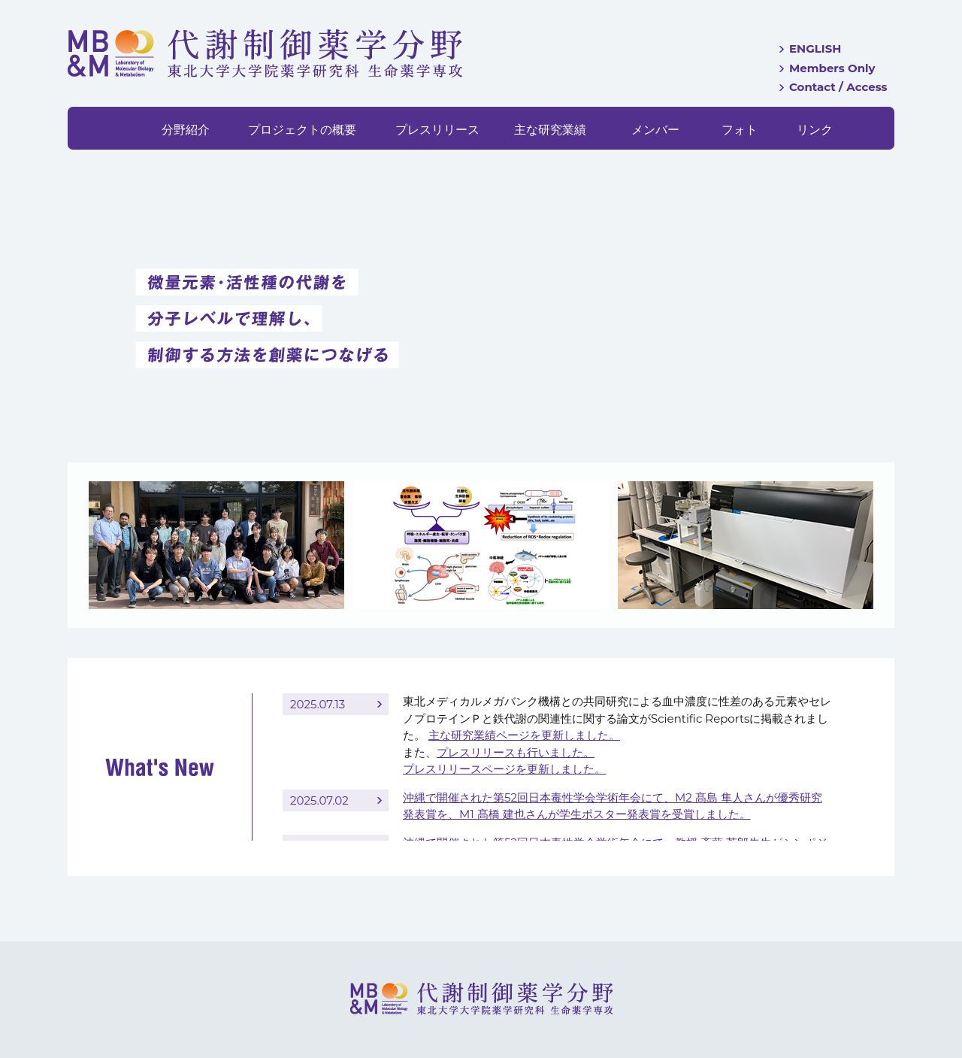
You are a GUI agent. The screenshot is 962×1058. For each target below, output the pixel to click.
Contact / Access (838, 87)
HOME (118, 128)
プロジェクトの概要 (302, 130)
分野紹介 (186, 130)
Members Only (832, 68)
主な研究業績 (550, 130)
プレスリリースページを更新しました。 (504, 769)
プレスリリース (437, 130)
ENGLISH (815, 48)
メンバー (655, 130)
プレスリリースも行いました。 (515, 752)
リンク (815, 130)
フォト (740, 130)
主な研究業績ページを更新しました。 (524, 735)
